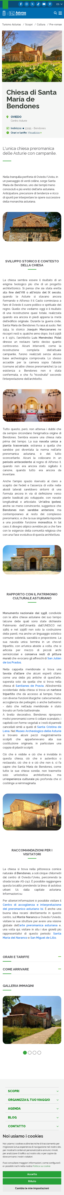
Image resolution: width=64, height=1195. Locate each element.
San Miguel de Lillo (43, 937)
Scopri (13, 1091)
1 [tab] (25, 1053)
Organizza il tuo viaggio (29, 1100)
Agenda (14, 1108)
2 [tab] (30, 1053)
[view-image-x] (32, 1020)
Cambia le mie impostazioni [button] (32, 1188)
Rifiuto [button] (32, 1181)
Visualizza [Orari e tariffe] (36, 132)
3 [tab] (34, 1053)
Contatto (17, 1126)
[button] (59, 4)
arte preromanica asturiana (38, 925)
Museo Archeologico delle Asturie (38, 731)
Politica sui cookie (41, 1166)
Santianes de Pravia (30, 685)
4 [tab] (39, 1053)
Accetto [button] (32, 1174)
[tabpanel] (32, 1022)
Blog (12, 1117)
